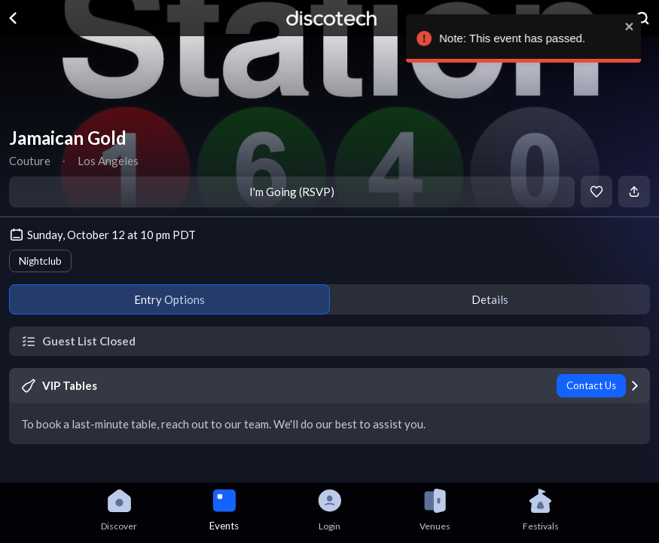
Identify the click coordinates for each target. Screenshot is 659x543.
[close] (641, 26)
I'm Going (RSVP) (291, 191)
